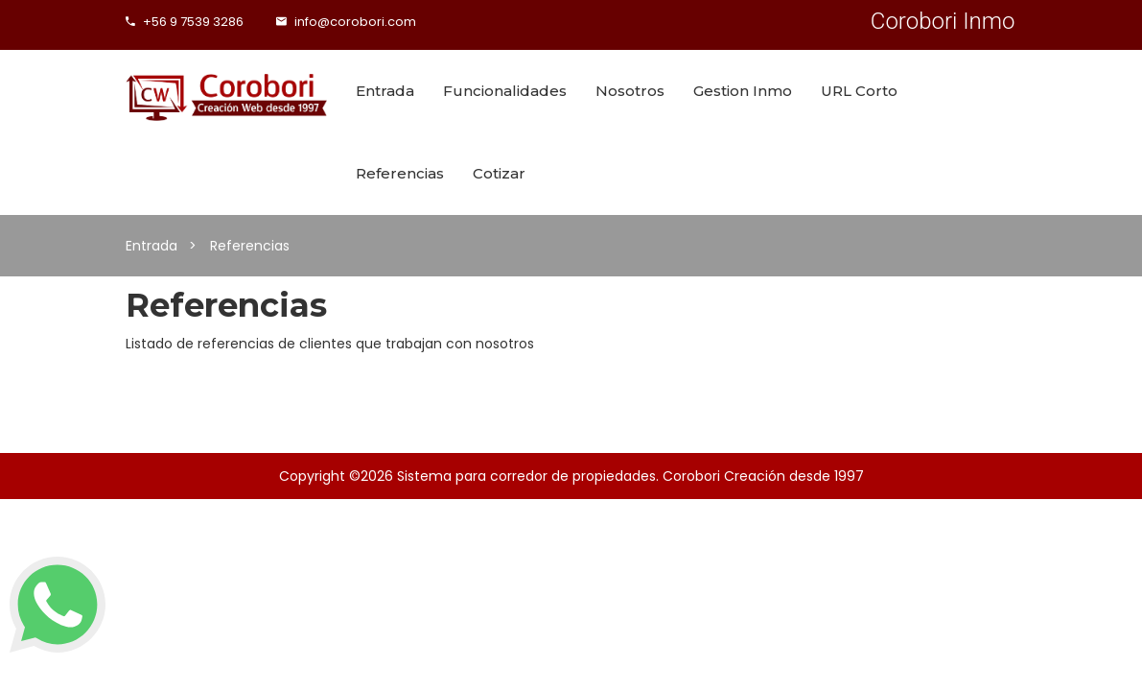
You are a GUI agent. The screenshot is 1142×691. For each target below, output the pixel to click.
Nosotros (629, 91)
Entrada (385, 91)
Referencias (400, 173)
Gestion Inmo (742, 91)
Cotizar (499, 173)
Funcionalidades (505, 91)
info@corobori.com (346, 21)
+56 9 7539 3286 (185, 21)
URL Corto (859, 91)
